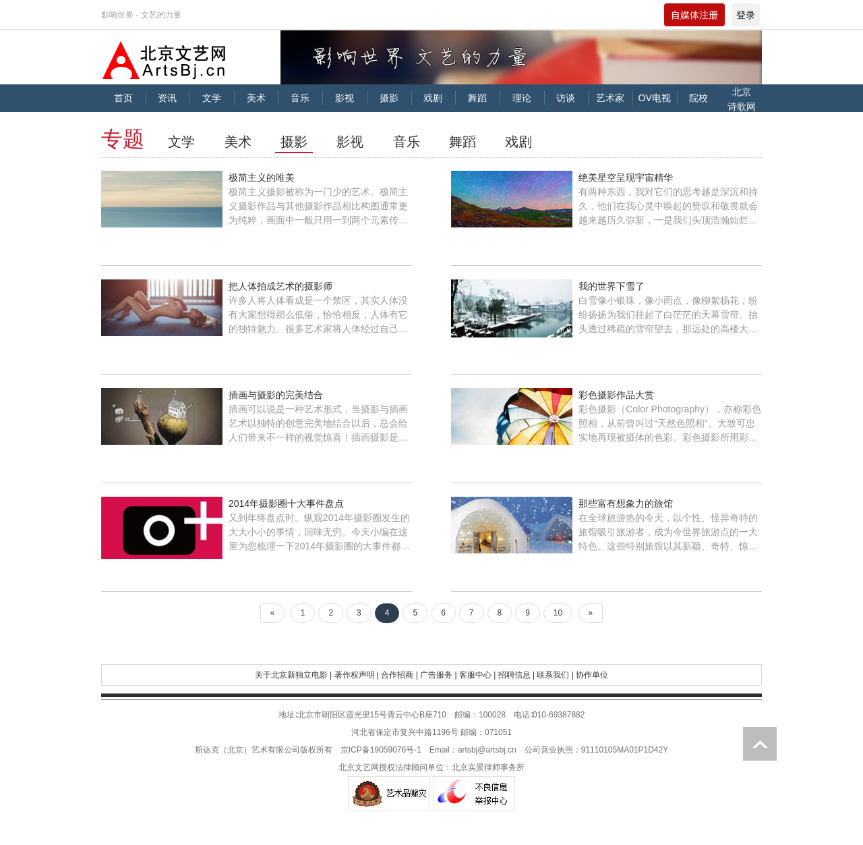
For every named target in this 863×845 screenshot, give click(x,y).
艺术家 (610, 97)
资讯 (167, 97)
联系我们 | (555, 675)
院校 (698, 97)
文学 (211, 97)
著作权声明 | (356, 675)
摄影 (389, 97)
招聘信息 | (516, 675)
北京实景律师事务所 (488, 767)
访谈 (565, 97)
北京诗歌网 (741, 99)
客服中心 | (477, 675)
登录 (745, 14)
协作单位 (592, 675)
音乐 (300, 97)
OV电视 (654, 97)
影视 (344, 97)
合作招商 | (399, 675)
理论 (521, 97)
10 (558, 613)
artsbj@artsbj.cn (487, 750)
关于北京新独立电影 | (293, 675)
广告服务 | (438, 675)
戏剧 (432, 97)
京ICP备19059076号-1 (380, 750)
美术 (256, 97)
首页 (123, 97)
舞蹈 (477, 97)
